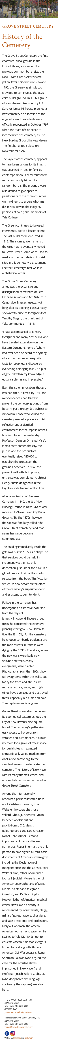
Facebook (17, 1038)
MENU (48, 8)
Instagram (29, 1038)
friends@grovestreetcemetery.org (18, 1027)
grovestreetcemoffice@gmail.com (18, 1012)
